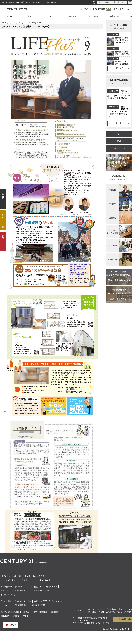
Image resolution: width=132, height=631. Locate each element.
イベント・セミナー (28, 580)
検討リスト (5, 590)
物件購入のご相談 (8, 595)
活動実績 (25, 612)
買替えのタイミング (21, 590)
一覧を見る (118, 68)
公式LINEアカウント (20, 616)
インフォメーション (9, 580)
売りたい (51, 16)
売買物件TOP (6, 587)
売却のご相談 (6, 601)
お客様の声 (114, 16)
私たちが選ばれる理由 (10, 612)
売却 (119, 141)
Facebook (54, 612)
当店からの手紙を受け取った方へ (48, 601)
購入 (119, 134)
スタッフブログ (39, 576)
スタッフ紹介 (93, 16)
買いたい (30, 16)
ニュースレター (19, 23)
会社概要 (72, 16)
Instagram (5, 616)
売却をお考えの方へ (23, 601)
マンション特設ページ (34, 587)
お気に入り (119, 2)
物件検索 (18, 587)
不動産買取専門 (21, 605)
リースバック (6, 605)
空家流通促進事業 (37, 605)
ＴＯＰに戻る (6, 23)
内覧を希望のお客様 (40, 590)
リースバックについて (119, 148)
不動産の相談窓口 (39, 612)
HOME (10, 16)
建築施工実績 (51, 587)
